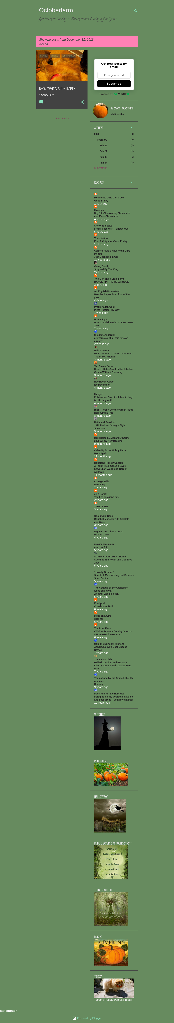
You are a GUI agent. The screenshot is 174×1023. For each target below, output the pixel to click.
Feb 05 (103, 157)
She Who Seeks (103, 225)
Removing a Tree (103, 412)
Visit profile (117, 114)
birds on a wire (102, 615)
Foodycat (99, 603)
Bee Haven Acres (104, 381)
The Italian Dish (103, 659)
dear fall (98, 618)
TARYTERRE (101, 506)
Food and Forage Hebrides (109, 693)
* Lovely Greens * (104, 572)
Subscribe (114, 83)
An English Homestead (107, 291)
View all (43, 44)
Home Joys (100, 319)
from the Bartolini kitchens (109, 644)
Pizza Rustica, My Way (107, 310)
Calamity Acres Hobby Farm (110, 450)
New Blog (99, 484)
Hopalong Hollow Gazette (108, 463)
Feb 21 (103, 151)
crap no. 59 (100, 547)
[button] (83, 102)
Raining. (99, 684)
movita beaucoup (104, 544)
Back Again (100, 453)
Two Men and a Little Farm (109, 278)
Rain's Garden (102, 350)
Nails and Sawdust (104, 422)
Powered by (114, 94)
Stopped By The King (106, 269)
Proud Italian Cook (104, 307)
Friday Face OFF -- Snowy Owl (111, 228)
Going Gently (101, 266)
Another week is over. (106, 593)
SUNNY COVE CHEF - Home (110, 556)
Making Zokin (101, 534)
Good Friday (101, 200)
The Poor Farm (102, 628)
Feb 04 (103, 162)
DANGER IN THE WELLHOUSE (111, 281)
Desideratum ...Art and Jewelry (111, 437)
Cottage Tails (101, 481)
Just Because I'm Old (106, 256)
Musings (99, 210)
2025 (97, 134)
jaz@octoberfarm (122, 108)
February (102, 139)
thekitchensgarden (104, 335)
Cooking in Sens (103, 516)
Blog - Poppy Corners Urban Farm (113, 409)
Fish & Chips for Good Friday (110, 241)
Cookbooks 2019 (103, 606)
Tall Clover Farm (103, 366)
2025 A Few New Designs (108, 441)
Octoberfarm (56, 10)
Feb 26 (103, 145)
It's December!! (102, 384)
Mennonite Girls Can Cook (109, 197)
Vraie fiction (101, 238)
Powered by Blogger (87, 1018)
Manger (98, 394)
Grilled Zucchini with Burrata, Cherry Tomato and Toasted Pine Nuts (112, 665)
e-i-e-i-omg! (100, 494)
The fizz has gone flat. (106, 497)
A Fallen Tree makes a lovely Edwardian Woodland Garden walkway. (110, 469)
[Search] (136, 11)
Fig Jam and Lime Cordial (108, 531)
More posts (62, 118)
